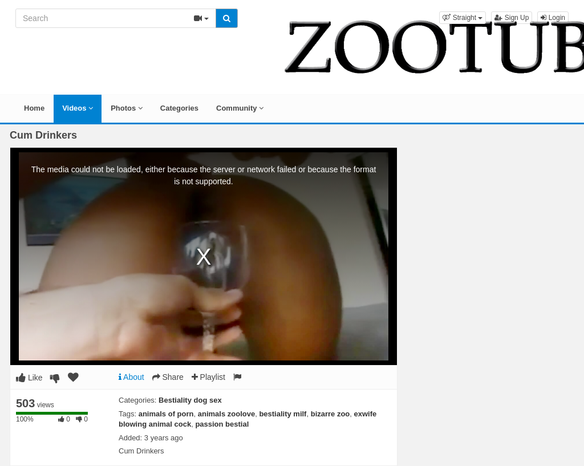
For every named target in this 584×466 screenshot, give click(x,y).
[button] (462, 17)
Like (29, 377)
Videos (77, 108)
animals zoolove (226, 414)
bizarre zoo (330, 414)
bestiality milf (282, 414)
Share (168, 377)
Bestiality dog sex (190, 400)
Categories (179, 108)
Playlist (208, 377)
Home (34, 108)
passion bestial (222, 424)
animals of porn (166, 414)
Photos (127, 108)
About (131, 377)
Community (239, 108)
